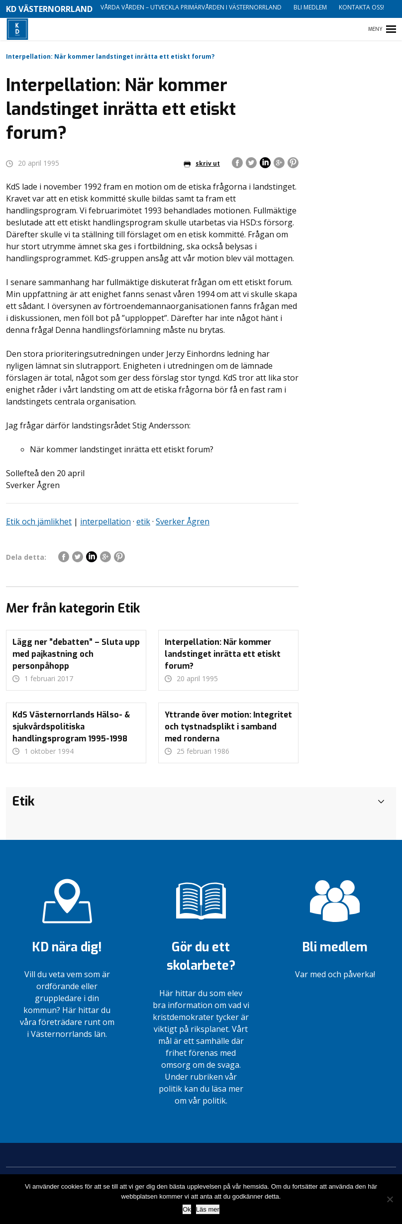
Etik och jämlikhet (39, 521)
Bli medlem (310, 7)
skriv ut (202, 163)
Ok (187, 1209)
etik (143, 521)
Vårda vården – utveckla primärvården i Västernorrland (191, 7)
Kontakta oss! (361, 7)
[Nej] (390, 1199)
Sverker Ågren (182, 521)
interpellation (105, 521)
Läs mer (207, 1209)
